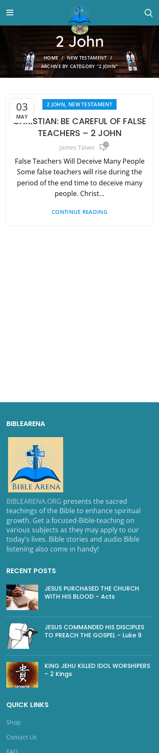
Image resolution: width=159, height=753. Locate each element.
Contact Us (21, 737)
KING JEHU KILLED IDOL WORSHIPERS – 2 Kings (97, 670)
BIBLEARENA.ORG (33, 501)
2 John (56, 104)
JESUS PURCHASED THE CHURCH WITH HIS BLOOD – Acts (92, 592)
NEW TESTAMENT (87, 57)
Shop (13, 722)
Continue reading (79, 212)
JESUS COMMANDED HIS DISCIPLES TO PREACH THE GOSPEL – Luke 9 (94, 631)
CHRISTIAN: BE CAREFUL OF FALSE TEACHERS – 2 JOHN (79, 127)
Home (51, 57)
